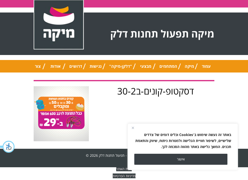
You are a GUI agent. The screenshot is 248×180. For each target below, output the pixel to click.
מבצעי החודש (146, 68)
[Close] (133, 128)
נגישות (96, 66)
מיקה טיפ (189, 68)
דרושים (75, 66)
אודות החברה (55, 68)
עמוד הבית (206, 68)
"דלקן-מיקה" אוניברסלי (120, 68)
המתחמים (168, 66)
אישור (181, 159)
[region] (183, 147)
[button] (7, 146)
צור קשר (38, 68)
